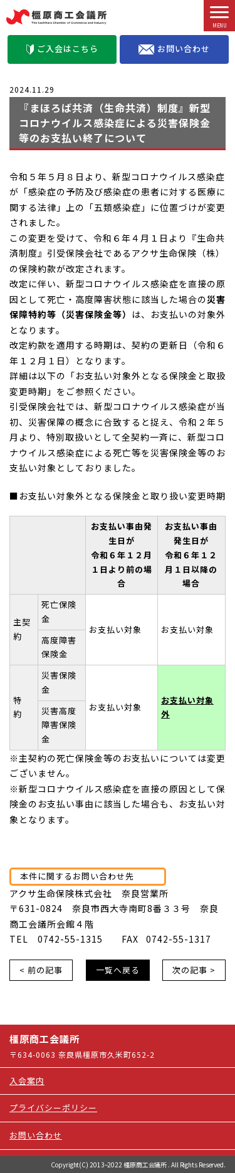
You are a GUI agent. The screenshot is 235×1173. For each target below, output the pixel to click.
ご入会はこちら (62, 48)
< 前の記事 (41, 970)
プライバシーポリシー (53, 1108)
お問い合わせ (174, 49)
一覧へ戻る (118, 970)
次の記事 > (194, 970)
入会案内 (26, 1081)
